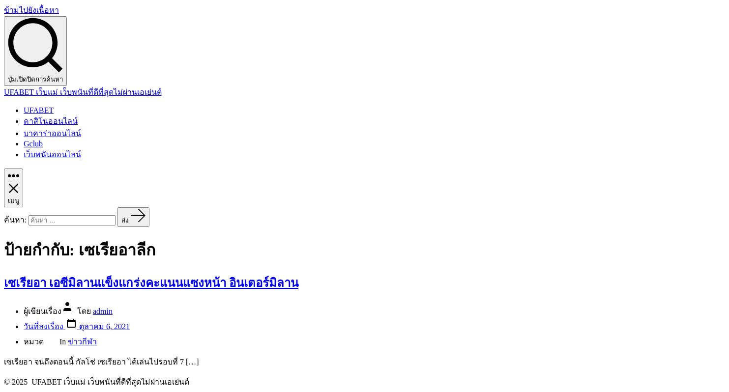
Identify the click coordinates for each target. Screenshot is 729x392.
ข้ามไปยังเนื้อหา (31, 10)
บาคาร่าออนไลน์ (52, 133)
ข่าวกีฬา (82, 341)
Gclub (33, 144)
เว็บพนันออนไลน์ (52, 154)
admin (103, 311)
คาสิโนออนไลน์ (51, 121)
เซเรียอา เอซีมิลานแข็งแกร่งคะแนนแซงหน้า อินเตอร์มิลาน (151, 283)
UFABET (39, 110)
